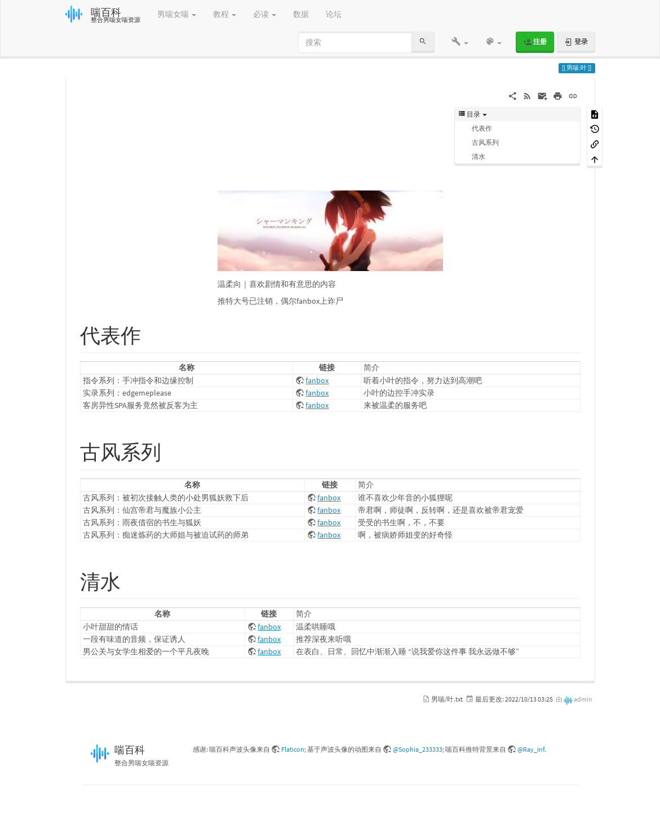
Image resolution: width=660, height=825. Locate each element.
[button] (460, 42)
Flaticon (292, 749)
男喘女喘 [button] (176, 14)
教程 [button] (224, 14)
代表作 (482, 128)
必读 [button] (264, 14)
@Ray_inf (530, 749)
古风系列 (485, 142)
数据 (301, 14)
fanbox (317, 380)
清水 (478, 156)
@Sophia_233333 (417, 749)
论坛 (334, 14)
